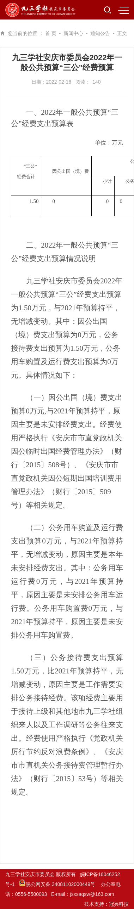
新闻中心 (73, 33)
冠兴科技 (119, 904)
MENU (123, 10)
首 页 (50, 33)
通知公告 (100, 33)
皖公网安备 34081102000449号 (58, 884)
